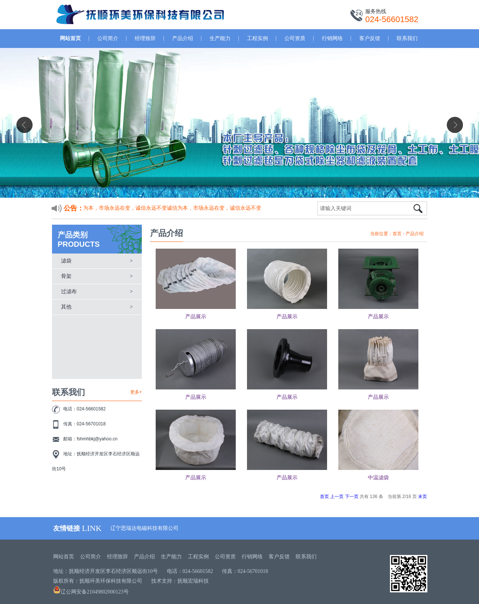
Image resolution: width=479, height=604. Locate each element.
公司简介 (107, 38)
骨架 (66, 276)
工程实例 (257, 38)
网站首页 (70, 38)
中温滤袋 (378, 477)
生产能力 (220, 38)
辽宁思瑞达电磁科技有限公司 (144, 528)
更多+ (136, 392)
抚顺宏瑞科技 (193, 581)
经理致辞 (145, 38)
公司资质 (294, 38)
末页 (422, 496)
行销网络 (332, 38)
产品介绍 (182, 38)
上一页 (337, 496)
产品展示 (195, 316)
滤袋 (66, 261)
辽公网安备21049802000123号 (91, 592)
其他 (66, 307)
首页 (397, 233)
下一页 (352, 496)
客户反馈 (369, 38)
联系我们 (407, 38)
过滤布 (69, 291)
